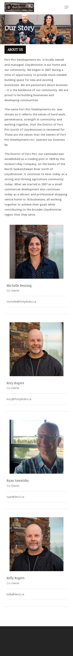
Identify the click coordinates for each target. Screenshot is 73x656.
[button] (66, 7)
